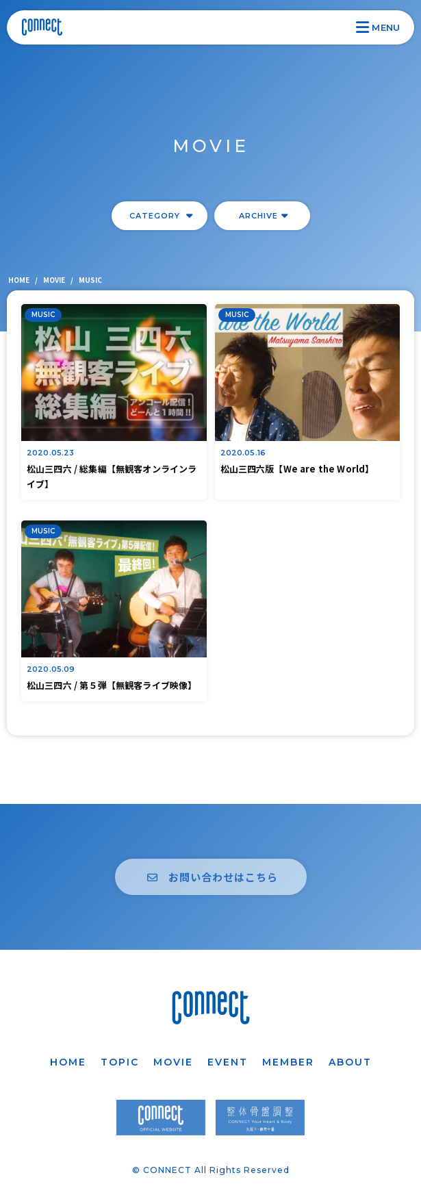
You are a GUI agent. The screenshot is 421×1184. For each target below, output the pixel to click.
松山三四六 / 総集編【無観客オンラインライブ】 (111, 476)
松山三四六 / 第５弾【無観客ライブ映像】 (111, 685)
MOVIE (173, 1062)
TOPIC (120, 1062)
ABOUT (350, 1062)
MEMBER (288, 1062)
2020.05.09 (51, 669)
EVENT (227, 1062)
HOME (68, 1062)
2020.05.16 (243, 452)
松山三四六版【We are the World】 (297, 468)
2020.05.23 (51, 452)
